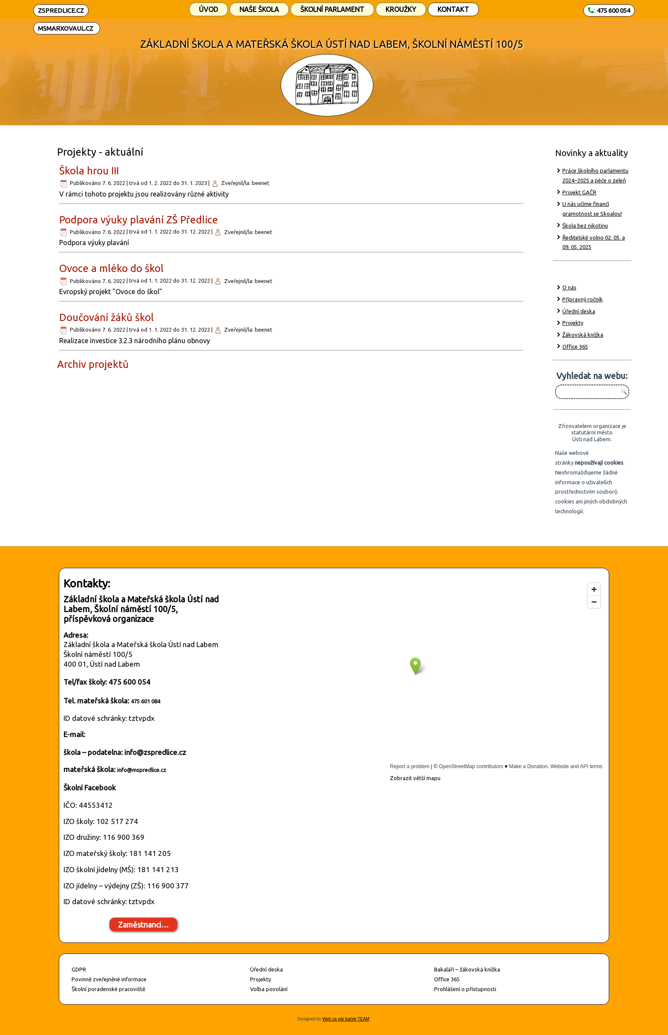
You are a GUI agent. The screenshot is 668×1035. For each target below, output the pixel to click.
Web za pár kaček (339, 1019)
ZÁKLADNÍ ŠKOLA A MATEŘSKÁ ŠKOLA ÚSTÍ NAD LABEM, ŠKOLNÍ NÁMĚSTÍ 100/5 (331, 44)
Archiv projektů (93, 364)
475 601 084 (145, 701)
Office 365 (575, 347)
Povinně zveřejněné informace (109, 979)
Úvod (208, 9)
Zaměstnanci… (143, 924)
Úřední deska (578, 311)
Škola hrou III (89, 170)
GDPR (79, 969)
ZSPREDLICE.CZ (61, 10)
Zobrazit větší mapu (415, 778)
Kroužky (401, 9)
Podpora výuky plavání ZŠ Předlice (138, 220)
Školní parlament (332, 9)
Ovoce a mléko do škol (111, 268)
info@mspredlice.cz (141, 770)
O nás (569, 287)
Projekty (572, 323)
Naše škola (259, 9)
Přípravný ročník (582, 299)
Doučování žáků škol (106, 317)
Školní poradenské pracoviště (108, 989)
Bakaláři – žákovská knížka (467, 969)
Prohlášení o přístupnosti (465, 989)
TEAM (363, 1019)
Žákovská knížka (582, 335)
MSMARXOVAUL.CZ (65, 28)
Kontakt (453, 9)
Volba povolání (269, 989)
